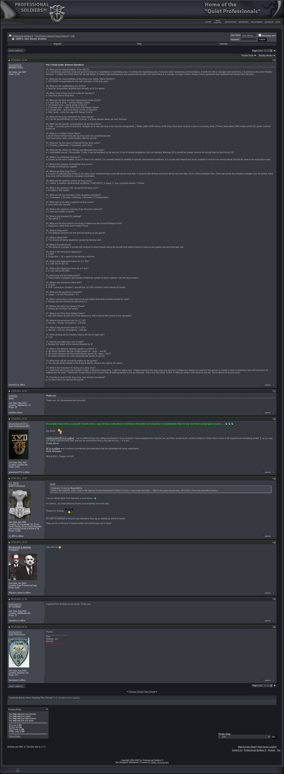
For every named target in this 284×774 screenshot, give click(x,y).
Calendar (223, 44)
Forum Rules (14, 736)
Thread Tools (247, 55)
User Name (236, 35)
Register (58, 44)
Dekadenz (15, 604)
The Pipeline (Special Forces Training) (52, 36)
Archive (271, 750)
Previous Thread (135, 692)
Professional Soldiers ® (22, 36)
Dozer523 (15, 65)
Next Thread (150, 692)
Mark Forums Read (247, 747)
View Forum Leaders (267, 747)
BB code (12, 725)
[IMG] (11, 729)
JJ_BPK (14, 483)
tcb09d (13, 396)
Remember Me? (267, 36)
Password (235, 39)
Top (278, 750)
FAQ (139, 44)
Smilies (12, 727)
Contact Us (237, 750)
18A (73, 36)
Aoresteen (15, 632)
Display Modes (266, 55)
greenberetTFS (18, 423)
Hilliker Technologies (160, 762)
